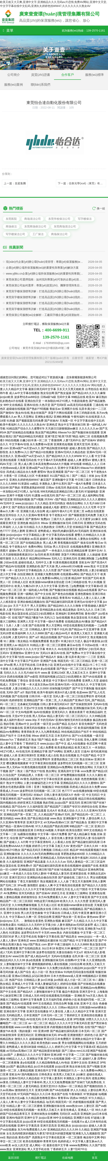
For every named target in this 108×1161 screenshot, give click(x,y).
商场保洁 (11, 226)
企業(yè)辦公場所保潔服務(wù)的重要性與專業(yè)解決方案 (42, 318)
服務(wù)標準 (94, 74)
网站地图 (96, 385)
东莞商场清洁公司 (65, 226)
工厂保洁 (38, 234)
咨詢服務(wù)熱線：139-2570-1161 (83, 30)
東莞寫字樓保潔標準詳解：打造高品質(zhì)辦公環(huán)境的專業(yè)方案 (45, 354)
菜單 (8, 30)
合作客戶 (67, 74)
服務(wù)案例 (13, 84)
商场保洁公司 (59, 234)
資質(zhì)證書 (40, 74)
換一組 (101, 215)
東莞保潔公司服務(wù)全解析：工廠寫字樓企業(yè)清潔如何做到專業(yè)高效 (45, 365)
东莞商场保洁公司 (35, 226)
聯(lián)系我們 (40, 84)
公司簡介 (13, 74)
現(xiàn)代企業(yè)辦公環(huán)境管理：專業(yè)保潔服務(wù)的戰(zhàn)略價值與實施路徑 (45, 312)
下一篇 (82, 183)
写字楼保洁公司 (15, 234)
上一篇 (15, 183)
